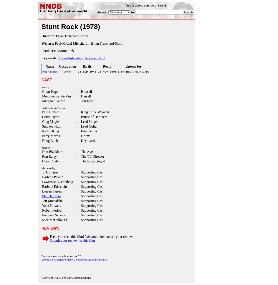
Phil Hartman (51, 196)
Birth (87, 66)
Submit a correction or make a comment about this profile (74, 260)
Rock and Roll (95, 58)
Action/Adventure (70, 58)
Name (49, 66)
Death (107, 66)
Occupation (67, 66)
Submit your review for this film (72, 241)
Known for (133, 66)
